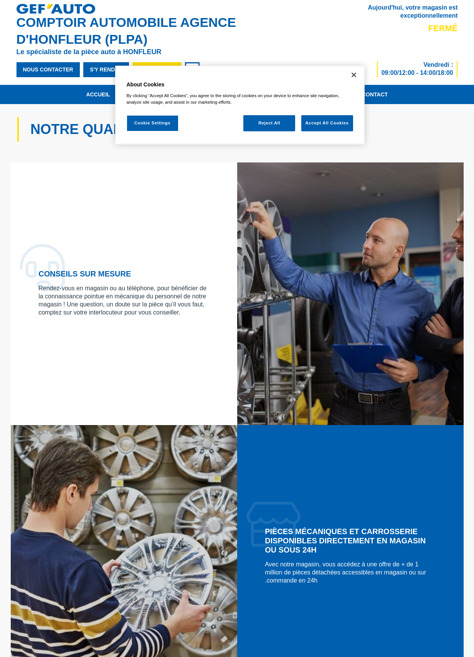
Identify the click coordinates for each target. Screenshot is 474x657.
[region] (240, 105)
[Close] (353, 74)
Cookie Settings (152, 123)
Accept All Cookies (327, 123)
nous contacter (48, 69)
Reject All (269, 123)
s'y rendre (106, 69)
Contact (375, 94)
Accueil (98, 94)
